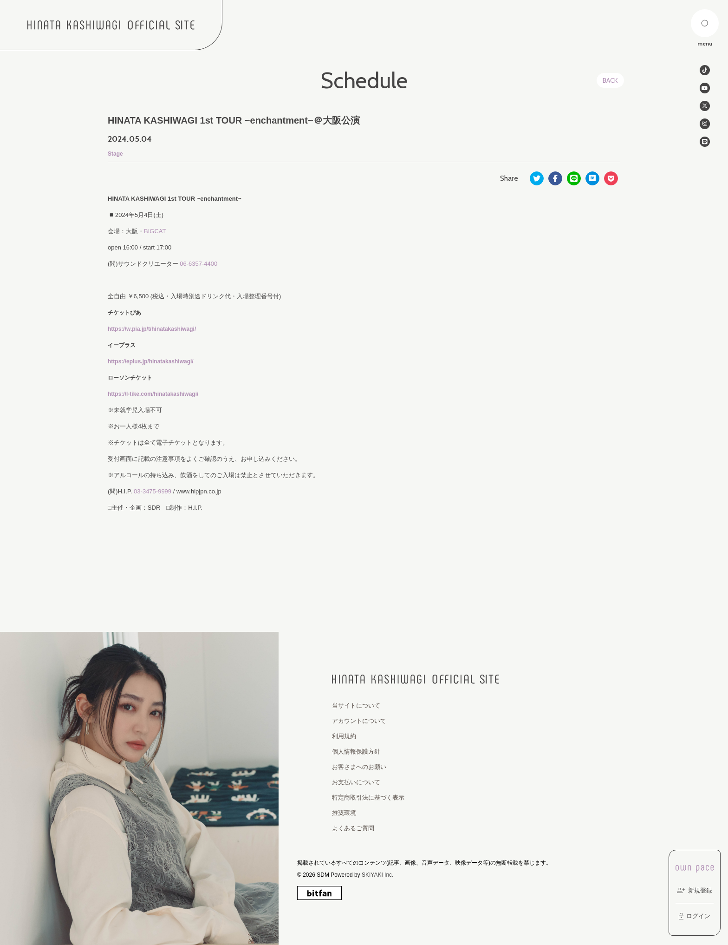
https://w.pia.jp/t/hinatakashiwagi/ (152, 329)
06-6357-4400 (198, 263)
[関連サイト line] (704, 145)
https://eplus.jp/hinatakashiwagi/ (151, 361)
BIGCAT (155, 231)
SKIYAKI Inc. (377, 875)
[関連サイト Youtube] (704, 89)
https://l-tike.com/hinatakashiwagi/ (153, 394)
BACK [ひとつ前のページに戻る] (610, 80)
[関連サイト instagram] (704, 126)
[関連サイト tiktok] (704, 70)
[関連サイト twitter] (704, 107)
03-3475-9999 (152, 491)
